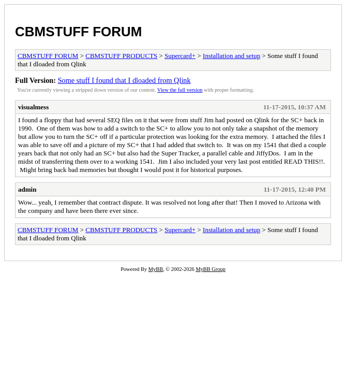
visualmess (33, 107)
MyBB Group (210, 269)
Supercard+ (179, 56)
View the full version (179, 90)
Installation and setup (231, 56)
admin (27, 189)
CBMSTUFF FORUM (78, 31)
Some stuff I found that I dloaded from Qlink (124, 80)
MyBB (155, 269)
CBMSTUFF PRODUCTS (121, 56)
